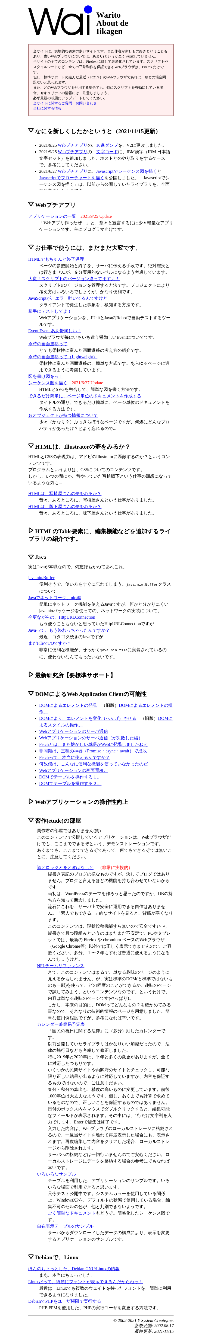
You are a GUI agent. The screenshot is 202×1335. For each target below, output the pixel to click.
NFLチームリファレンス (60, 964)
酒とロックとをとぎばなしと (65, 866)
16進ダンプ (107, 145)
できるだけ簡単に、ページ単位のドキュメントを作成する (84, 396)
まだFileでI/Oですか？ (49, 642)
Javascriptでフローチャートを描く (71, 177)
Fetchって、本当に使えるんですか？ (74, 756)
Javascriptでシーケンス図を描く (126, 171)
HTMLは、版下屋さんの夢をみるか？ (64, 506)
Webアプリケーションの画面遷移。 (73, 769)
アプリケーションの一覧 (52, 216)
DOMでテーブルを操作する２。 (70, 782)
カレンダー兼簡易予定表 (61, 1022)
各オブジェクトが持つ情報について (63, 415)
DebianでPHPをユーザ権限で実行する (64, 1299)
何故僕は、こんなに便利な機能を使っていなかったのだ (93, 763)
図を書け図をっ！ (45, 376)
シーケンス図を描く (47, 383)
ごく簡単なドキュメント (72, 1211)
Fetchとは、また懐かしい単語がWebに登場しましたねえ (93, 743)
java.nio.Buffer (41, 577)
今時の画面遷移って (47, 343)
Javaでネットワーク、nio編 (54, 597)
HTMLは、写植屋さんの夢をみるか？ (64, 493)
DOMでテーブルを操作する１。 (70, 776)
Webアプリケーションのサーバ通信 (73, 730)
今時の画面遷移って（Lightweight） (62, 356)
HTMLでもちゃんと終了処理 (56, 259)
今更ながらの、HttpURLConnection (61, 616)
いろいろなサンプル (56, 1172)
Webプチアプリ (73, 145)
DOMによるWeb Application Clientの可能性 (87, 693)
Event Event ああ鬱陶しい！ (54, 330)
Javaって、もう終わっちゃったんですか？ (69, 629)
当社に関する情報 (47, 108)
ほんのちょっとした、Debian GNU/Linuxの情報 (74, 1267)
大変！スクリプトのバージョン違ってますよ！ (74, 278)
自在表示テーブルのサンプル (65, 1224)
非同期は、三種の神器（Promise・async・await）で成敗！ (95, 750)
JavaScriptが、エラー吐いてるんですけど (67, 298)
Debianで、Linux (53, 1256)
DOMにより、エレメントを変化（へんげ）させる (87, 717)
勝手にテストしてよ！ (50, 311)
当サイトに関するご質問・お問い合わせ (65, 103)
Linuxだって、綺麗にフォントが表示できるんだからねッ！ (85, 1280)
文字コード (107, 151)
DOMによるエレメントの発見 (68, 704)
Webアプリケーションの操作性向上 (78, 801)
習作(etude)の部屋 (54, 819)
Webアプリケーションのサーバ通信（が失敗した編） (91, 736)
